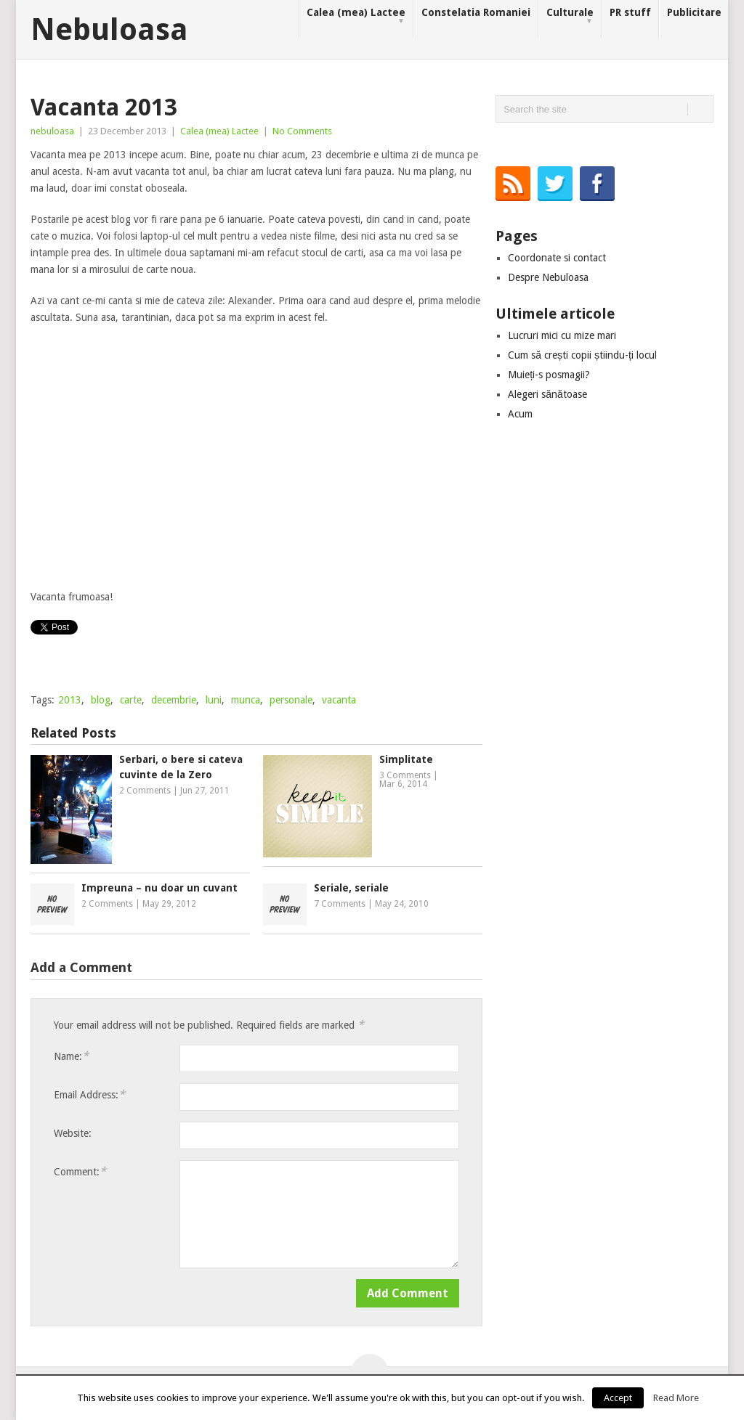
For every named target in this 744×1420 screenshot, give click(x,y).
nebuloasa (52, 131)
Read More (676, 1397)
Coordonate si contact (557, 258)
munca (245, 700)
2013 (69, 700)
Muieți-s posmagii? (549, 374)
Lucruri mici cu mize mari (562, 335)
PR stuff (630, 12)
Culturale (570, 16)
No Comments (302, 131)
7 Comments (339, 904)
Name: (71, 1056)
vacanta (339, 700)
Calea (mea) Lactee (356, 16)
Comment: (80, 1171)
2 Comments (145, 791)
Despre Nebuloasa (548, 277)
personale (291, 700)
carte (131, 700)
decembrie (173, 700)
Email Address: (89, 1094)
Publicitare (694, 12)
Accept (618, 1397)
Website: (73, 1133)
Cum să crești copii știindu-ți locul (582, 355)
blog (100, 700)
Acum (520, 414)
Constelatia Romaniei (475, 12)
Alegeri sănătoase (547, 394)
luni (214, 700)
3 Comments (405, 775)
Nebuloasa (109, 30)
